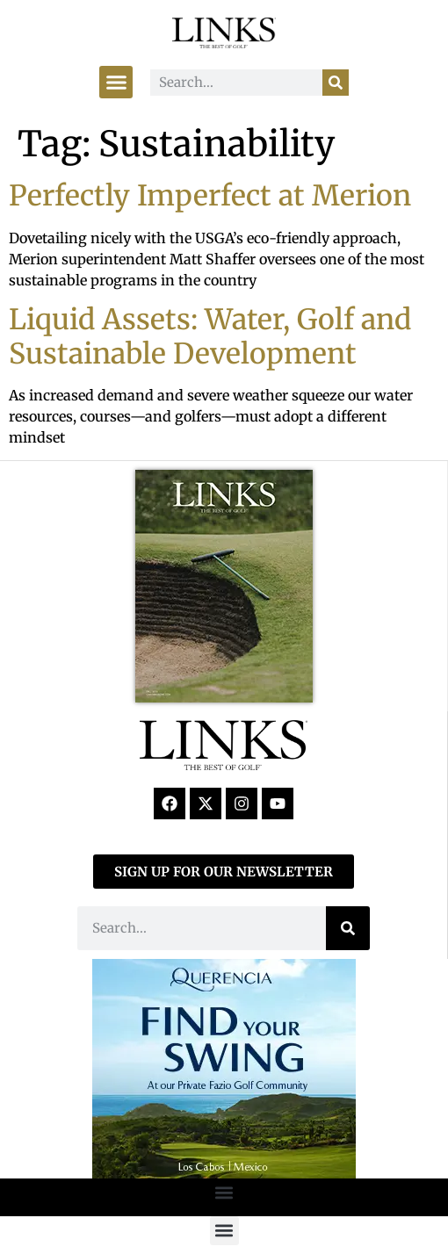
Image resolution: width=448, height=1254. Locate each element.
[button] (116, 82)
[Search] (335, 82)
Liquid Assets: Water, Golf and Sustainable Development (210, 336)
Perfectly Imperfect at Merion (210, 195)
